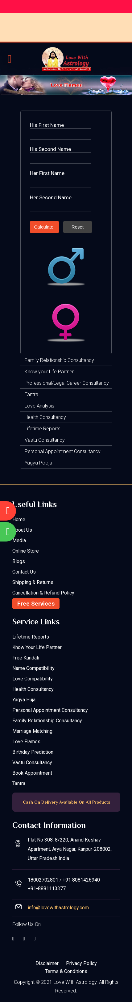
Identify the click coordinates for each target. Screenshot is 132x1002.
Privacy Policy (81, 963)
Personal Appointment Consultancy (63, 451)
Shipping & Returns (32, 582)
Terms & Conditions (66, 971)
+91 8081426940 (81, 880)
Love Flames (26, 741)
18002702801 (43, 880)
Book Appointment (32, 773)
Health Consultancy (45, 417)
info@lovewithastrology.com (58, 908)
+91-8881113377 (47, 888)
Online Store (25, 551)
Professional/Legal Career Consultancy (67, 383)
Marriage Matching (32, 731)
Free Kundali (25, 658)
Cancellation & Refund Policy (43, 593)
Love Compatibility (32, 679)
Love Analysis (39, 405)
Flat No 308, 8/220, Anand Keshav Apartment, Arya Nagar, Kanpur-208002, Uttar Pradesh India (70, 849)
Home (18, 519)
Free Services (36, 603)
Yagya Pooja (38, 462)
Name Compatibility (33, 668)
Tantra (31, 394)
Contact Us (24, 572)
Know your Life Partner (49, 371)
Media (19, 540)
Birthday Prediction (32, 752)
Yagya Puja (23, 700)
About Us (22, 530)
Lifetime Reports (42, 428)
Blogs (18, 561)
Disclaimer (47, 963)
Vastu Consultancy (45, 440)
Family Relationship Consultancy (59, 360)
